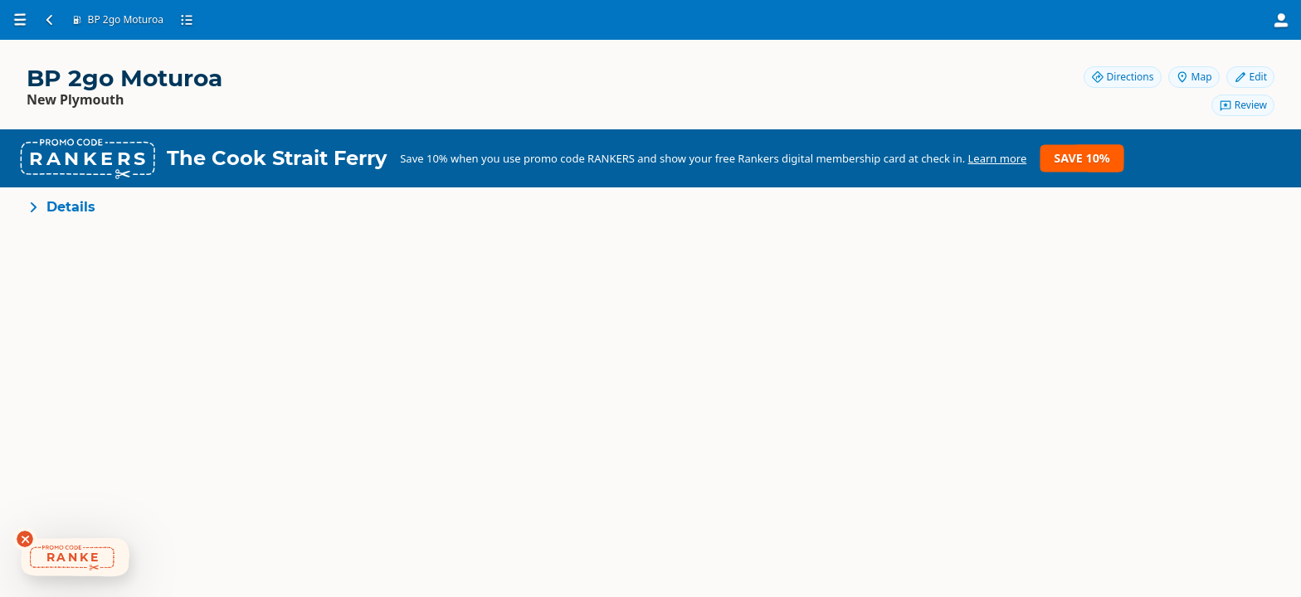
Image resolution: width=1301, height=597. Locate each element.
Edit (1250, 77)
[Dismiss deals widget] (25, 539)
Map (1194, 77)
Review (1243, 105)
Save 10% (1081, 158)
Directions (1122, 77)
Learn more (997, 158)
